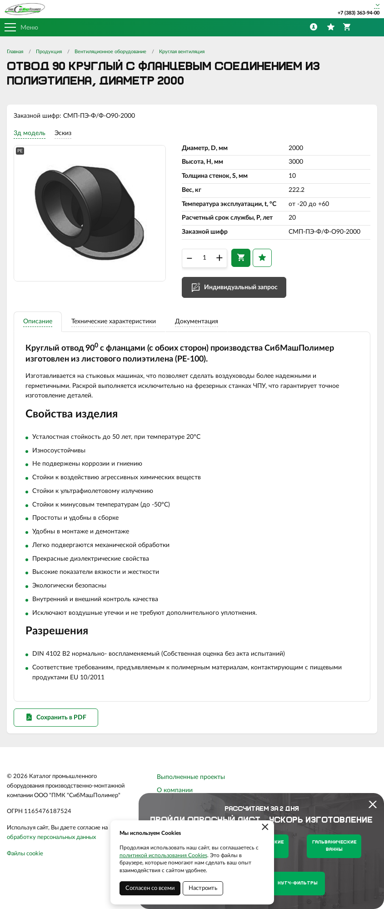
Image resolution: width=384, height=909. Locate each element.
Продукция (49, 51)
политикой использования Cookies (163, 855)
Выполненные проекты (191, 785)
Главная (15, 51)
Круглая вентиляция (181, 51)
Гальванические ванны (334, 846)
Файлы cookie (25, 862)
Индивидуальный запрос (241, 289)
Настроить (203, 888)
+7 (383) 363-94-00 (358, 12)
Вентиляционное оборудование (110, 51)
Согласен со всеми (150, 888)
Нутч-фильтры (298, 883)
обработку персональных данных (51, 846)
